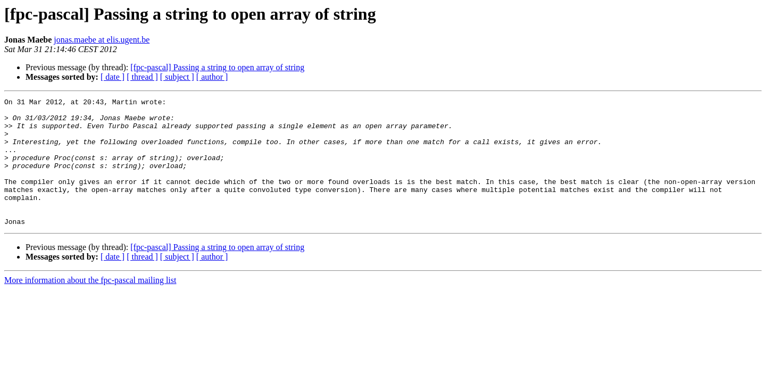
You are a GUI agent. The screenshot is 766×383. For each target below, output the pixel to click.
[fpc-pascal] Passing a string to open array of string (217, 67)
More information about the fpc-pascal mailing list (90, 305)
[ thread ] (142, 76)
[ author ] (212, 76)
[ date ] (112, 76)
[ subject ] (177, 76)
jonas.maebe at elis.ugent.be (101, 39)
